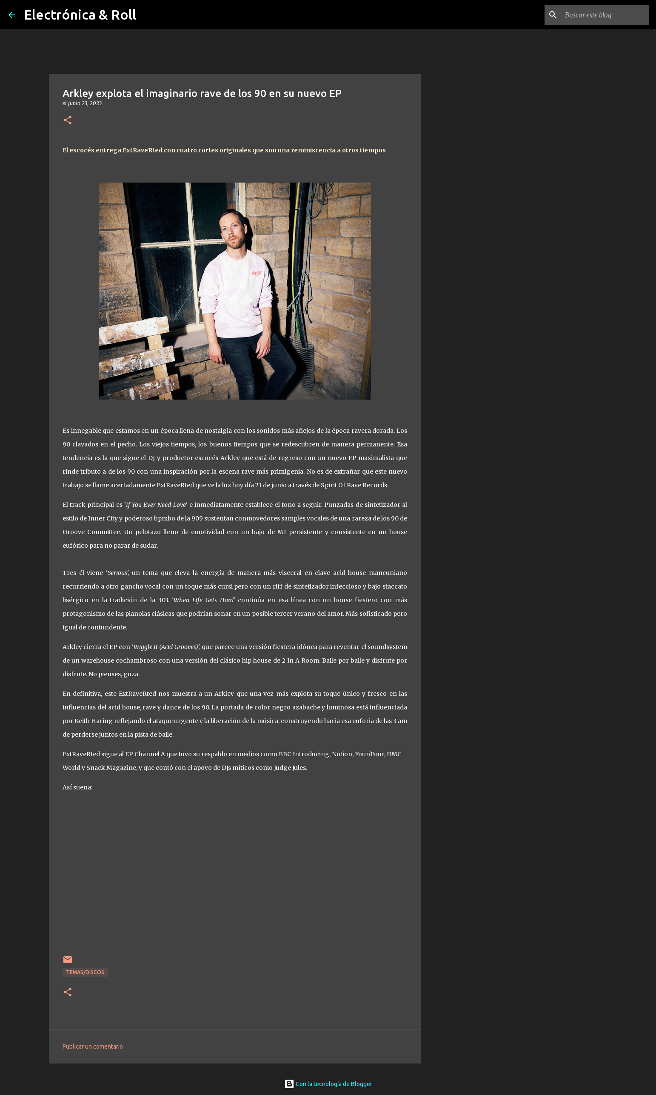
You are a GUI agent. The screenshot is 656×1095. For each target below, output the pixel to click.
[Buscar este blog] (604, 15)
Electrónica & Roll (80, 14)
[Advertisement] (464, 367)
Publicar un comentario (93, 1046)
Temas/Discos (85, 972)
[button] (68, 120)
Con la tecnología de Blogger (328, 1084)
